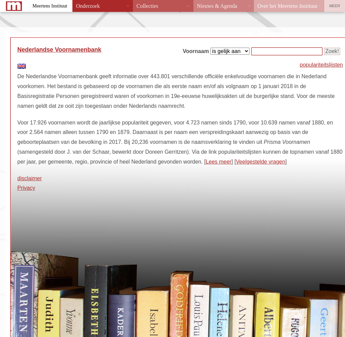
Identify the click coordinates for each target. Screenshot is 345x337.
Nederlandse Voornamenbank (59, 49)
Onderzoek (88, 6)
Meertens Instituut (49, 6)
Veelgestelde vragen (260, 162)
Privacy (26, 188)
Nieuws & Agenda (217, 6)
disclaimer (29, 178)
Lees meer (218, 162)
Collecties (147, 6)
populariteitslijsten (321, 65)
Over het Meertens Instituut (287, 6)
